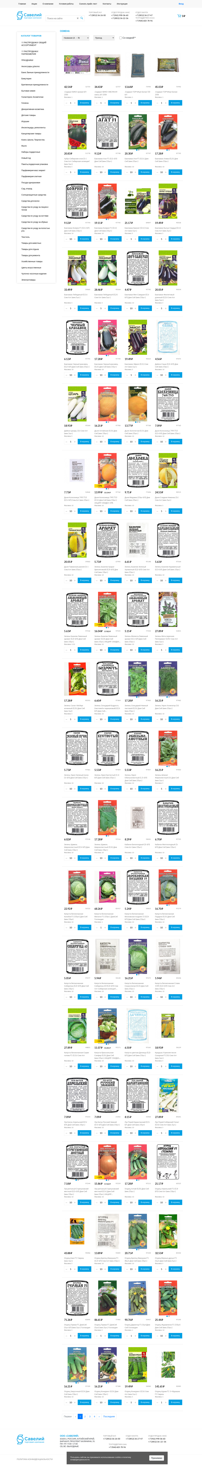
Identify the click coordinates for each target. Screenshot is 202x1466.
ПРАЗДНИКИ (27, 60)
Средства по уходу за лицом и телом (34, 208)
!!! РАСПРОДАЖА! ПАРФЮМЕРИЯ (29, 52)
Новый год (26, 158)
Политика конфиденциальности (35, 1459)
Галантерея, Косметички (32, 97)
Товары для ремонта (30, 255)
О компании (48, 4)
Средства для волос (30, 201)
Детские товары (28, 115)
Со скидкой (127, 38)
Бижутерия (26, 78)
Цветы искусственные (31, 267)
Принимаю (156, 1458)
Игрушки (25, 121)
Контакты (107, 4)
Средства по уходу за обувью (34, 222)
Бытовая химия (28, 91)
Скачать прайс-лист (88, 4)
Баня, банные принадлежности (35, 72)
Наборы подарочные (30, 152)
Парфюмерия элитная (31, 176)
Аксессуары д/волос (30, 66)
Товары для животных (31, 243)
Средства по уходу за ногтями (34, 216)
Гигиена (25, 103)
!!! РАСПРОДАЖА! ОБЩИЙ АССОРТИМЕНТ (33, 43)
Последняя (109, 1416)
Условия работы (66, 4)
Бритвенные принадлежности (34, 84)
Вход (181, 4)
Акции (34, 4)
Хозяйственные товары (32, 261)
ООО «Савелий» (69, 1436)
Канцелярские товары (31, 133)
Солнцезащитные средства (33, 195)
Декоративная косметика (32, 109)
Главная (22, 4)
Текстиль (25, 237)
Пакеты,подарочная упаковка (34, 164)
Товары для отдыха (30, 249)
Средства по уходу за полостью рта (35, 229)
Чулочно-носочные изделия (34, 273)
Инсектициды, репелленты (33, 127)
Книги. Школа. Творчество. (33, 140)
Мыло (24, 146)
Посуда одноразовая (30, 182)
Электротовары (28, 280)
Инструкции (122, 4)
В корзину (84, 102)
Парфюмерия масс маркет (33, 170)
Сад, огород (26, 188)
